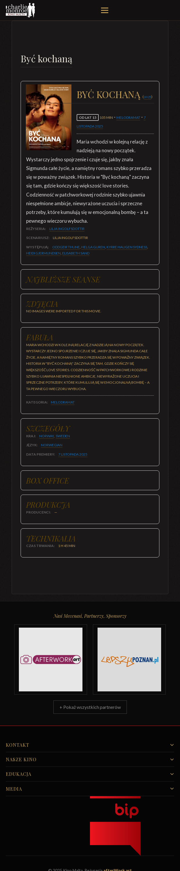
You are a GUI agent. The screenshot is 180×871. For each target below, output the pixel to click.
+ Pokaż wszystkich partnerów (90, 707)
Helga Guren (93, 247)
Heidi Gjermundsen (43, 253)
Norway (46, 436)
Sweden (63, 436)
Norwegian (51, 445)
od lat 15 (87, 117)
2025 (147, 96)
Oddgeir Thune (66, 247)
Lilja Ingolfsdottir (66, 228)
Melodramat (128, 117)
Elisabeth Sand (75, 253)
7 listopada (68, 454)
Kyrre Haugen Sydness (127, 247)
